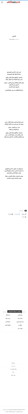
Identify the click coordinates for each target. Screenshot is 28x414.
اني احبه (13, 366)
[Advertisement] (14, 19)
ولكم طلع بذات (13, 369)
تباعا (13, 372)
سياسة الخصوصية (19, 411)
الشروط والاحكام (12, 411)
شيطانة (13, 363)
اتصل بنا (6, 411)
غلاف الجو (13, 375)
